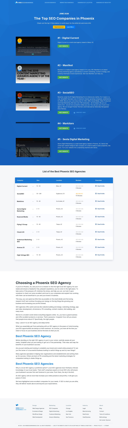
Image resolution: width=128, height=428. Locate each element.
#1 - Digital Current (68, 38)
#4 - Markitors (66, 123)
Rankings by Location (85, 2)
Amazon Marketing (54, 417)
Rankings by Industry (103, 2)
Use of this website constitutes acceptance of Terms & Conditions (72, 425)
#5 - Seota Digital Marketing (73, 139)
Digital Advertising (54, 411)
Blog (100, 408)
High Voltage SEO (23, 255)
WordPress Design (37, 414)
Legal (84, 408)
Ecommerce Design (37, 411)
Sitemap (106, 425)
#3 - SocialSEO (66, 92)
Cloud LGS (20, 232)
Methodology (103, 417)
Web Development (37, 417)
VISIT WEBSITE (63, 46)
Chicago (68, 408)
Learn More (70, 27)
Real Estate (86, 414)
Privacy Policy (98, 425)
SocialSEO (20, 194)
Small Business (86, 417)
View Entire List (59, 27)
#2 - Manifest (65, 65)
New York (68, 414)
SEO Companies (53, 408)
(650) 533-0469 (80, 128)
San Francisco (70, 417)
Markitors (20, 201)
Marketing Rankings (67, 2)
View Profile (99, 186)
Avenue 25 (20, 247)
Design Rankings (50, 2)
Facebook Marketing (54, 414)
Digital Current (22, 186)
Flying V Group (22, 224)
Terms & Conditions (104, 414)
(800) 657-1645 (80, 112)
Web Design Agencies (38, 408)
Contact (101, 411)
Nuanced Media (22, 217)
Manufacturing (87, 411)
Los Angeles (69, 411)
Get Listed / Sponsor (105, 420)
